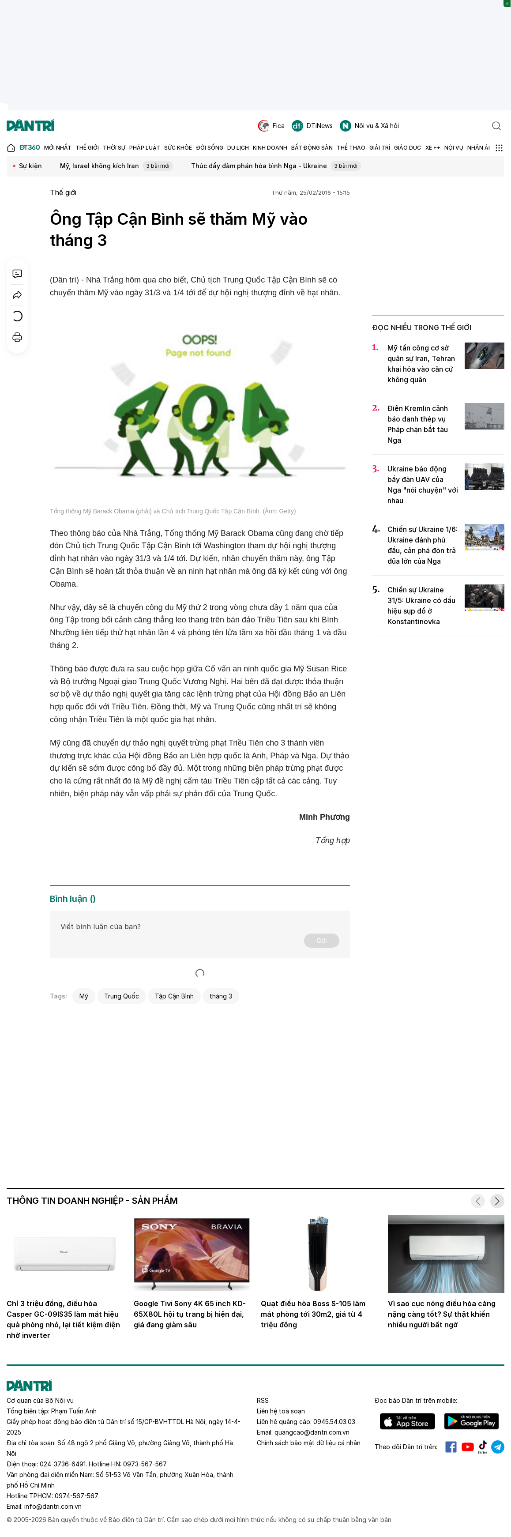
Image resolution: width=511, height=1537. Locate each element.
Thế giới (63, 192)
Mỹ (83, 996)
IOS (407, 1421)
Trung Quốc (121, 996)
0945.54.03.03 (334, 1421)
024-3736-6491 (63, 1464)
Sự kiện (30, 166)
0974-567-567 (76, 1495)
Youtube (467, 1447)
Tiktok (483, 1447)
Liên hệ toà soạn (281, 1411)
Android (471, 1421)
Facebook (451, 1447)
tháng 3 (221, 996)
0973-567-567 (145, 1464)
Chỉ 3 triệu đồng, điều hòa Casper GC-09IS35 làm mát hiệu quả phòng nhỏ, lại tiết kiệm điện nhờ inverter (63, 1319)
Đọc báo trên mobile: (416, 1400)
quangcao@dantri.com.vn (311, 1432)
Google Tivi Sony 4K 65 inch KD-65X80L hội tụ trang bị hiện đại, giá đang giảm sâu (190, 1314)
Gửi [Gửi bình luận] (321, 940)
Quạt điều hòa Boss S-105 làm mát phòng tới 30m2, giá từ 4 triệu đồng (313, 1314)
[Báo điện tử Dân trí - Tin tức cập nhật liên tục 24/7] (30, 126)
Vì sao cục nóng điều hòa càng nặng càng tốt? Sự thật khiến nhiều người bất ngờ (442, 1314)
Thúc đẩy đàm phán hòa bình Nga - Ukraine (276, 166)
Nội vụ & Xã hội (369, 126)
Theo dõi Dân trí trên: (406, 1446)
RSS (263, 1400)
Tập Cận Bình (174, 996)
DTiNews (312, 126)
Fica (271, 126)
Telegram (497, 1447)
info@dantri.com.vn (53, 1506)
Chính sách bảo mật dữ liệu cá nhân (309, 1443)
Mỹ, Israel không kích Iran (116, 166)
